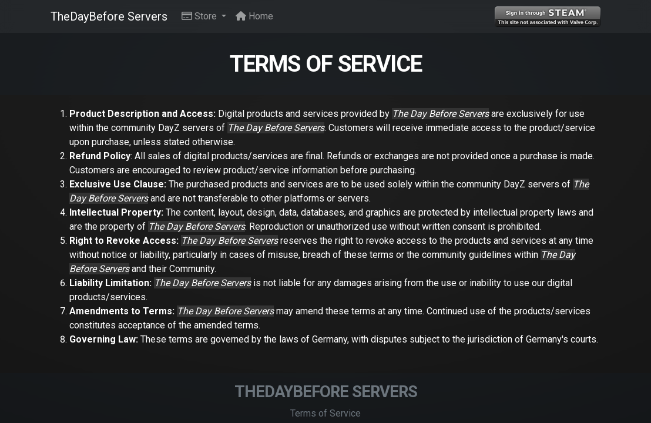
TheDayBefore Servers (109, 16)
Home (254, 16)
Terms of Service (325, 413)
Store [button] (200, 16)
